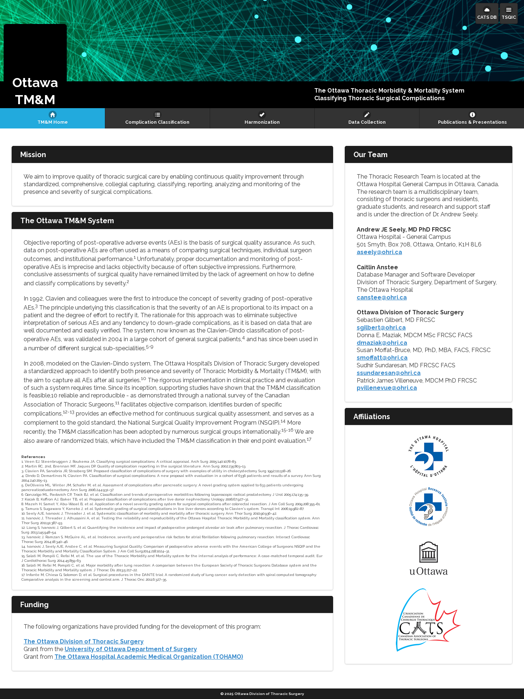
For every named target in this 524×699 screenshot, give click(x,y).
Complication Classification (157, 122)
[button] (35, 66)
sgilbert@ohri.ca (381, 327)
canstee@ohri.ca (382, 297)
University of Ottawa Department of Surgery (131, 649)
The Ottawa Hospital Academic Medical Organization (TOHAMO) (148, 656)
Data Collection (367, 122)
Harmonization (262, 122)
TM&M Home (52, 122)
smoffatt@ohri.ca (382, 357)
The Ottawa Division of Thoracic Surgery (84, 641)
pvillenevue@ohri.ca (387, 387)
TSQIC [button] (509, 17)
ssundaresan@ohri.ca (389, 372)
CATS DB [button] (487, 17)
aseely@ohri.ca (379, 252)
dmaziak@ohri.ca (382, 342)
